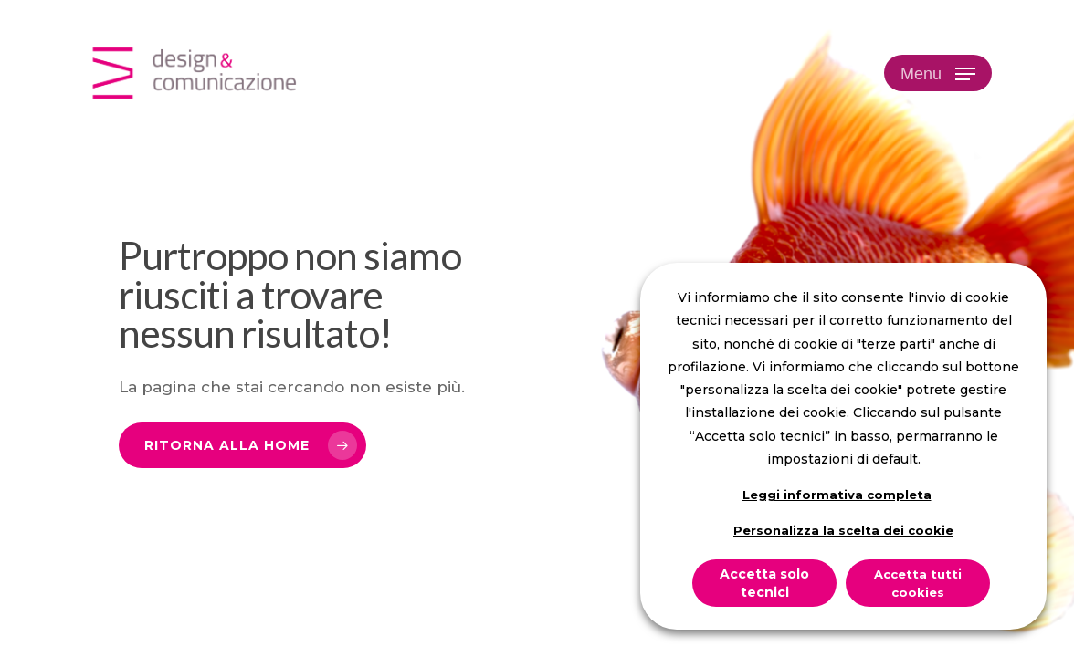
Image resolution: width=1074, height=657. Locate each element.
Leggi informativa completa (837, 494)
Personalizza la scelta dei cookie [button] (843, 530)
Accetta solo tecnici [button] (764, 583)
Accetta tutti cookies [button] (918, 583)
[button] (938, 73)
